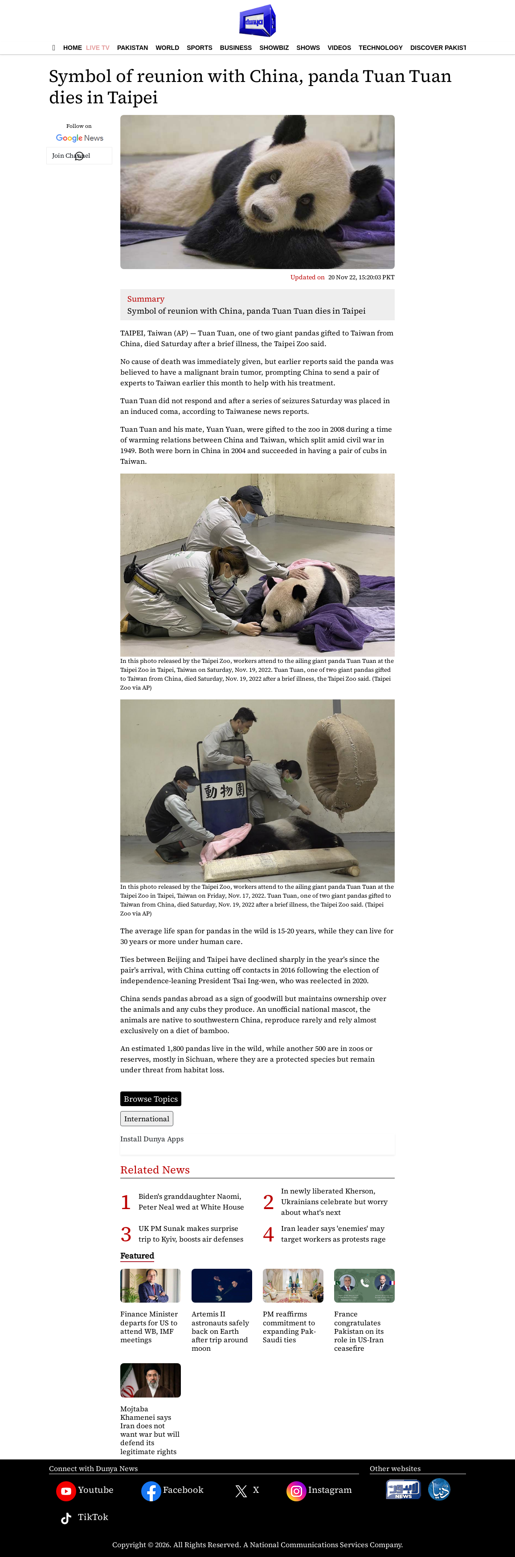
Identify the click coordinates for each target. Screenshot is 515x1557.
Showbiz (274, 47)
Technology (381, 47)
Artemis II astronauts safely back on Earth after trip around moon (220, 1331)
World (167, 47)
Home (72, 47)
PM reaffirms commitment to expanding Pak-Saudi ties (289, 1326)
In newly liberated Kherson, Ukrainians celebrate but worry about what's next (334, 1201)
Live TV (98, 47)
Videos (339, 47)
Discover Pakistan (443, 47)
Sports (200, 47)
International (146, 1119)
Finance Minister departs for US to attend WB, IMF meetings (149, 1326)
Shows (308, 47)
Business (236, 47)
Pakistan (132, 47)
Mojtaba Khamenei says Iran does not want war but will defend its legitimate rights (150, 1430)
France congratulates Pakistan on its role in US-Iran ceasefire (359, 1331)
